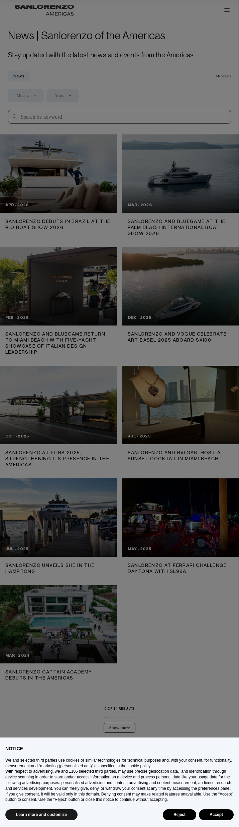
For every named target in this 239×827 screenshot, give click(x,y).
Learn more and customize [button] (41, 814)
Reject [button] (179, 814)
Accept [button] (216, 814)
